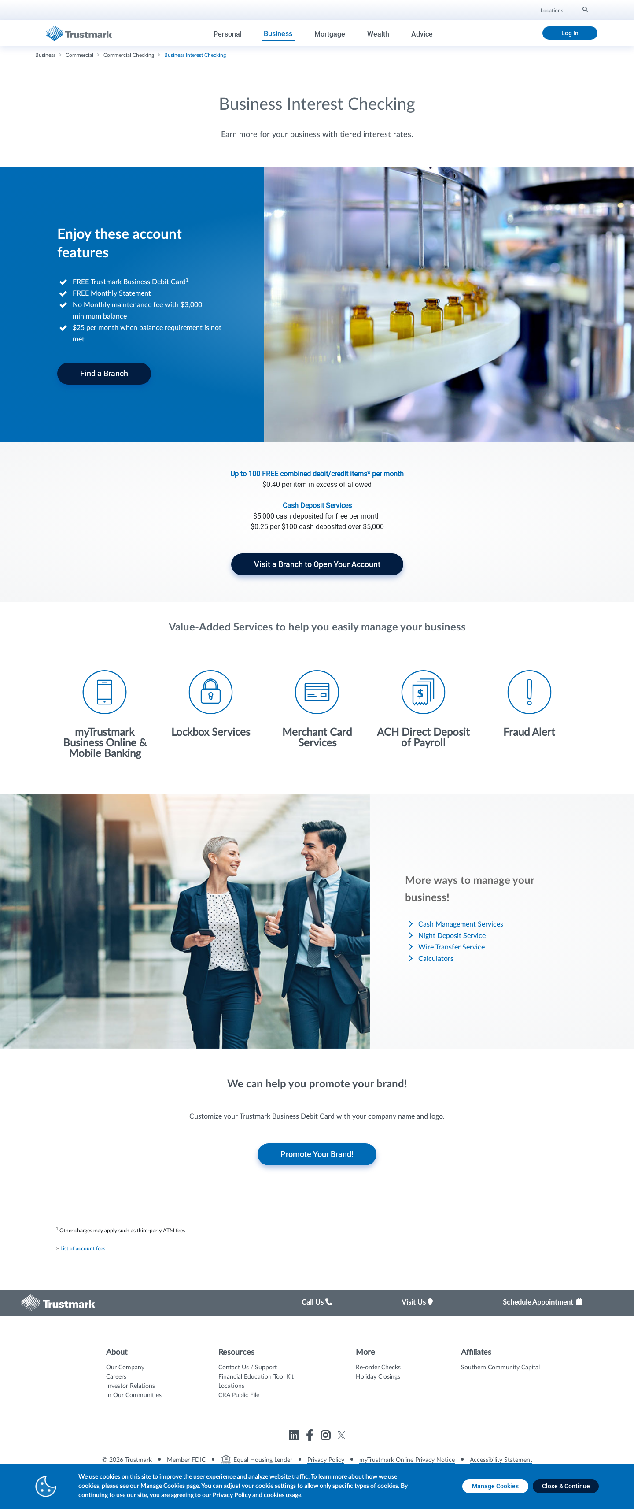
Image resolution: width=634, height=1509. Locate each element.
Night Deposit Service (452, 935)
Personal (228, 34)
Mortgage (329, 34)
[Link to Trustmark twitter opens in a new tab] (341, 1435)
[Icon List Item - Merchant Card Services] (317, 709)
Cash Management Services (460, 924)
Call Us (317, 1302)
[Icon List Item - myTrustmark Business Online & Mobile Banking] (105, 714)
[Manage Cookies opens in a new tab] (495, 1486)
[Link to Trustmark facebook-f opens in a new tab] (310, 1437)
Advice (422, 34)
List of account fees (82, 1248)
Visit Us (417, 1302)
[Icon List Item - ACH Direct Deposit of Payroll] (423, 709)
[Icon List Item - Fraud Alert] (529, 704)
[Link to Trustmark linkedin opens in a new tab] (295, 1437)
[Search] (584, 9)
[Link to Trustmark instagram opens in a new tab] (326, 1437)
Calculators (435, 958)
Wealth (378, 34)
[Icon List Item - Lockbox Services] (211, 704)
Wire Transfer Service (451, 947)
